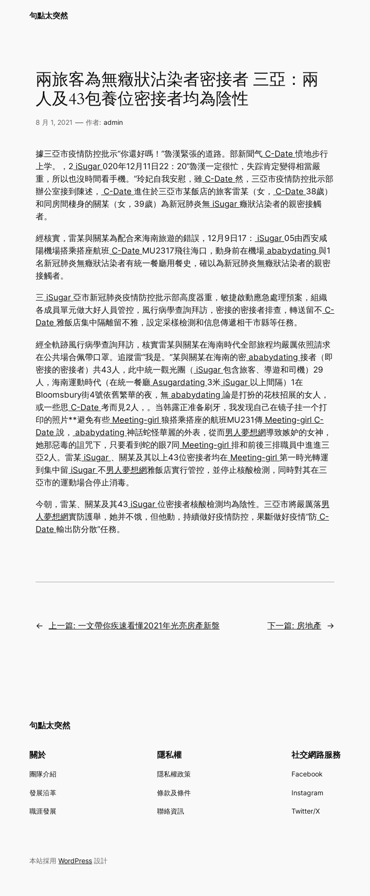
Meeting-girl (135, 420)
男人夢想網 (245, 432)
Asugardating (178, 382)
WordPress (75, 860)
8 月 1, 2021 (54, 122)
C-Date (279, 154)
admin (113, 122)
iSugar (88, 166)
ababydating (291, 250)
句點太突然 (48, 15)
